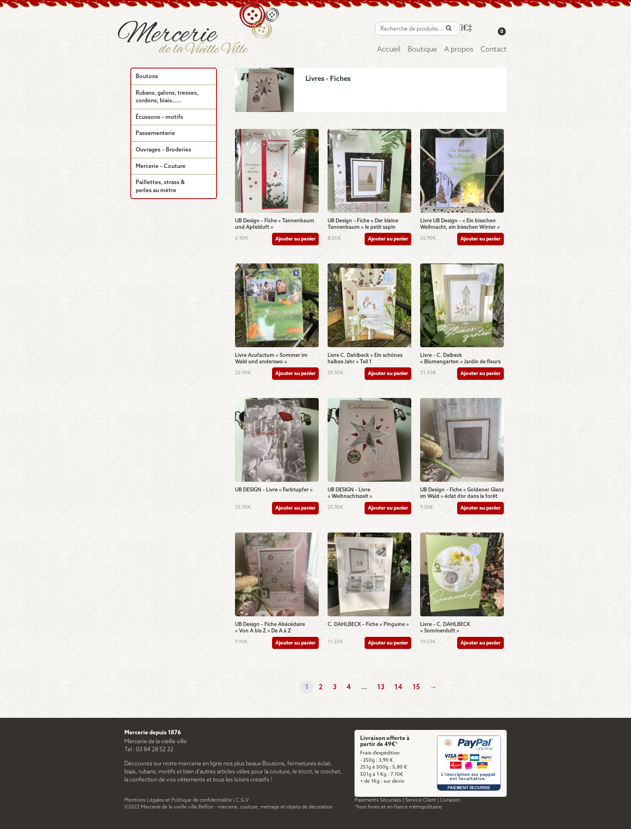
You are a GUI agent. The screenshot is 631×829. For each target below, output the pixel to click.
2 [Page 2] (321, 687)
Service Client (420, 800)
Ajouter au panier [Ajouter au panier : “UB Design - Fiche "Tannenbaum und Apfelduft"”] (295, 239)
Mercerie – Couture (161, 166)
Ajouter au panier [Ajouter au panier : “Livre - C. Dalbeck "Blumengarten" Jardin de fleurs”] (480, 374)
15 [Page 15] (416, 687)
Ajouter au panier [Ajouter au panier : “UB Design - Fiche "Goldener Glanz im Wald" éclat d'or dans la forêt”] (480, 508)
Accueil (388, 50)
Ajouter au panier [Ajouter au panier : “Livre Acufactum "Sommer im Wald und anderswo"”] (295, 374)
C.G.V (242, 800)
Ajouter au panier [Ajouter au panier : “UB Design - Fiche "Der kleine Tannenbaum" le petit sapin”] (388, 239)
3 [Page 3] (334, 687)
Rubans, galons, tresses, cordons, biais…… (167, 97)
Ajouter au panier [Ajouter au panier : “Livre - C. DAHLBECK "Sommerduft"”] (480, 643)
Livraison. (451, 800)
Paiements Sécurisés (378, 800)
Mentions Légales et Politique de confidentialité (178, 800)
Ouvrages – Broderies (163, 150)
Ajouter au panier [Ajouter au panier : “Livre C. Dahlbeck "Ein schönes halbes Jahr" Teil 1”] (388, 374)
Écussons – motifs (159, 117)
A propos (458, 50)
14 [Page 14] (398, 687)
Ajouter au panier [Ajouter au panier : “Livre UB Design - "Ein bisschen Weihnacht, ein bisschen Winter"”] (480, 239)
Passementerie (155, 133)
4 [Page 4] (348, 687)
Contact (493, 50)
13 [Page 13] (380, 687)
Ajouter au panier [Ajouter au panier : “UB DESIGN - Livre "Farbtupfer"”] (295, 508)
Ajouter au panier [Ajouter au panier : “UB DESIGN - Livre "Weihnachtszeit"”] (388, 508)
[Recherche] (448, 28)
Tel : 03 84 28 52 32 (148, 749)
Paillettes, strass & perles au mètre (160, 186)
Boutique (422, 50)
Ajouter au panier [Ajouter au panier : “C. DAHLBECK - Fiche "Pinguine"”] (388, 643)
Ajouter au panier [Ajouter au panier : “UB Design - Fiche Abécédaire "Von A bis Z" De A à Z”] (295, 643)
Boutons (147, 76)
